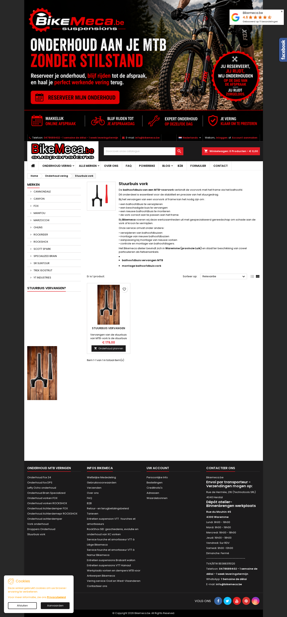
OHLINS (38, 227)
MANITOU (39, 213)
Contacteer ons (97, 586)
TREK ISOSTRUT (42, 270)
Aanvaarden (55, 605)
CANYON (39, 199)
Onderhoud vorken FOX (42, 498)
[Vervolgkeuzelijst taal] (190, 137)
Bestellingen (154, 482)
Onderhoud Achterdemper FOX (47, 508)
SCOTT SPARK (42, 249)
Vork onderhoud (38, 524)
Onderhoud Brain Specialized (46, 493)
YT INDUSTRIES (42, 277)
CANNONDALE (42, 191)
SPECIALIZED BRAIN (45, 256)
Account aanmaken (244, 137)
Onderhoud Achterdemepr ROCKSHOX (52, 513)
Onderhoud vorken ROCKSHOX (47, 503)
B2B (180, 166)
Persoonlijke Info (157, 477)
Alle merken (88, 166)
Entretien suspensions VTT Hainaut (109, 565)
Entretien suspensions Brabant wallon (111, 560)
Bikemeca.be (253, 13)
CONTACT (220, 166)
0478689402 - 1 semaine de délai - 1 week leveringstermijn (81, 137)
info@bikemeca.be (147, 137)
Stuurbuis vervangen (108, 328)
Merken (33, 184)
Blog (166, 166)
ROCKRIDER (40, 234)
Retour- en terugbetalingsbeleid (108, 508)
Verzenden (94, 488)
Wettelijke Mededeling (101, 477)
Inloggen (222, 137)
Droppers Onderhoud (41, 529)
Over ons (111, 166)
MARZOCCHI (41, 220)
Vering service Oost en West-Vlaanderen (113, 581)
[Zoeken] (143, 151)
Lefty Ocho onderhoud (41, 488)
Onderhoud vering (57, 166)
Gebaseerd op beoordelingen (260, 21)
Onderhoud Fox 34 (39, 477)
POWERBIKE (147, 166)
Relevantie (224, 276)
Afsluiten (22, 605)
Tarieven (92, 513)
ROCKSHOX (40, 242)
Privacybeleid (56, 597)
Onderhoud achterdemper (44, 519)
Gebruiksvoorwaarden (101, 482)
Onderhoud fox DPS (39, 482)
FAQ (129, 166)
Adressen (153, 493)
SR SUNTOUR (41, 263)
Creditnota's (154, 488)
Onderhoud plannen (108, 348)
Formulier (198, 166)
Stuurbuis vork (36, 534)
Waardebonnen (157, 498)
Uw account (158, 468)
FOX (36, 206)
